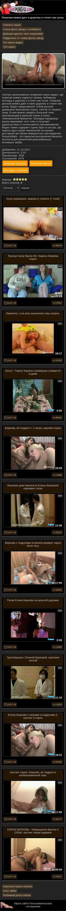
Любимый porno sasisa (17, 895)
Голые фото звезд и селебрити (22, 29)
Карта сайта (21, 903)
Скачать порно (12, 24)
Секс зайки (9, 890)
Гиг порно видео (13, 42)
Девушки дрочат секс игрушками (23, 33)
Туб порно (9, 46)
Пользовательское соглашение (39, 905)
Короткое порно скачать (17, 886)
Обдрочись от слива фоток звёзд (23, 38)
